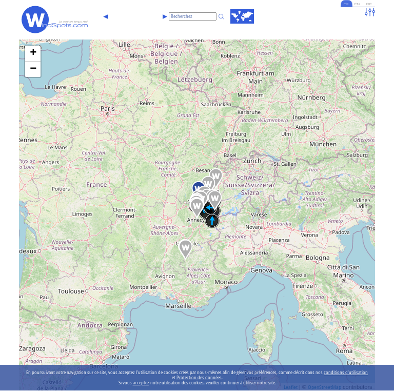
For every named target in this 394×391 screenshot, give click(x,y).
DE (368, 5)
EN (355, 5)
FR (343, 5)
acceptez (141, 382)
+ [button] (33, 53)
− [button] (33, 69)
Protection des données (199, 377)
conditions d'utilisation (346, 372)
